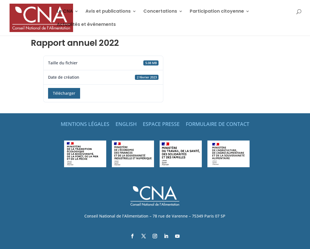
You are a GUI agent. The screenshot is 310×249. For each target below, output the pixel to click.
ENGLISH (126, 124)
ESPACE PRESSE (161, 124)
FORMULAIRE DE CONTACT (217, 124)
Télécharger (64, 93)
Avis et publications (108, 11)
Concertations (160, 11)
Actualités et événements (86, 25)
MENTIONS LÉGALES (85, 124)
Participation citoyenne (217, 11)
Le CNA (65, 11)
